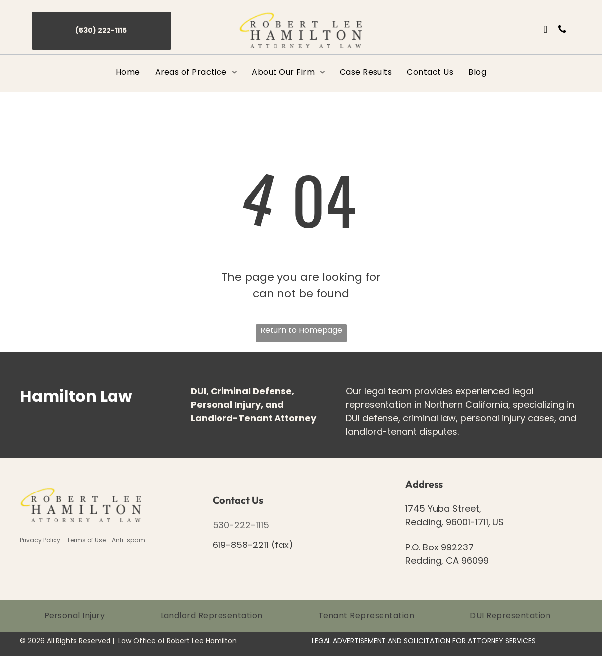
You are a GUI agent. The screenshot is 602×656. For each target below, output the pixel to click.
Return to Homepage (301, 330)
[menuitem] (128, 72)
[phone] (562, 30)
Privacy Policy (40, 540)
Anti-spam (128, 540)
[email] (545, 30)
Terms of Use (86, 540)
